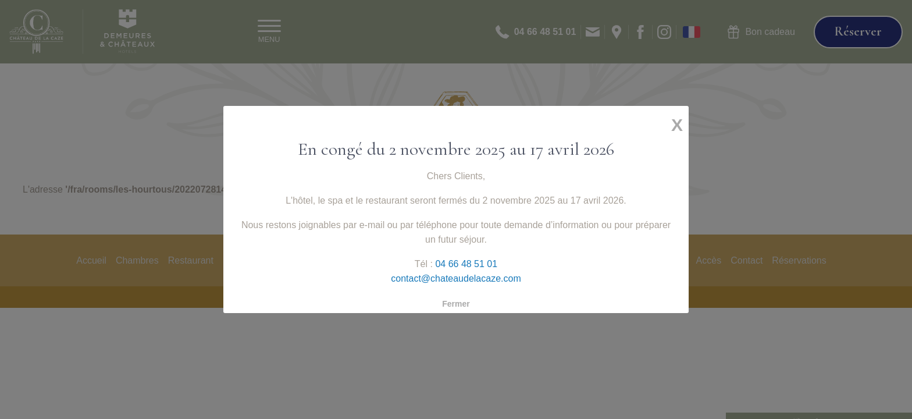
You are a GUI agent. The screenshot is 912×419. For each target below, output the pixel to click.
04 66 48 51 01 (465, 257)
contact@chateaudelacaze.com (456, 269)
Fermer (456, 291)
